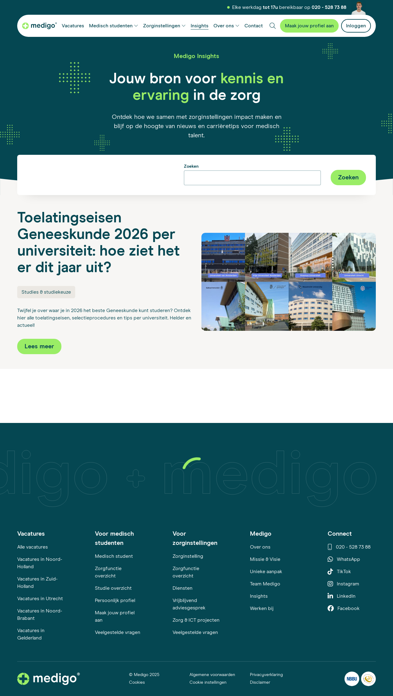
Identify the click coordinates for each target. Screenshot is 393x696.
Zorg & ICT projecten (196, 620)
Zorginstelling (188, 556)
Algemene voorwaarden (212, 675)
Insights (259, 596)
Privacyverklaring (266, 675)
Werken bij (262, 608)
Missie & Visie (265, 559)
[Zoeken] (273, 26)
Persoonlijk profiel (115, 600)
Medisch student (114, 556)
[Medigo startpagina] (39, 25)
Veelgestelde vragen (117, 632)
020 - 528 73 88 (329, 7)
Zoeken (191, 166)
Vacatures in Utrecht (40, 598)
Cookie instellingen (208, 682)
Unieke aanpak (266, 571)
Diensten (183, 588)
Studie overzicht (113, 588)
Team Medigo (265, 583)
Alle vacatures (32, 547)
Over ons (260, 547)
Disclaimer (260, 682)
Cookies (137, 682)
